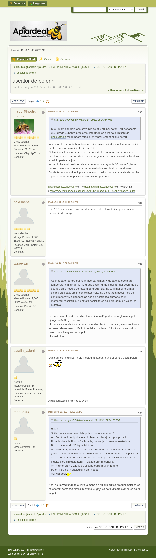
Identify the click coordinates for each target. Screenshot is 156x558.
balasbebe (21, 202)
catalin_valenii (24, 351)
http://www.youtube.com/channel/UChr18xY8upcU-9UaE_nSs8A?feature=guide (92, 191)
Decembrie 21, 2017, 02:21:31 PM (65, 412)
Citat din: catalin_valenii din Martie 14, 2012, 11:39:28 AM (85, 271)
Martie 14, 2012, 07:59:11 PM (63, 202)
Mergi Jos (18, 101)
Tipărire (138, 101)
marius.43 (21, 412)
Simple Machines (35, 549)
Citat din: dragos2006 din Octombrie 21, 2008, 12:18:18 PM (87, 420)
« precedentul (117, 90)
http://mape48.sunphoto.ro (62, 186)
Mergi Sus (18, 505)
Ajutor (112, 549)
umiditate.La (58, 136)
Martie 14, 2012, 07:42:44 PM (63, 111)
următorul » (136, 90)
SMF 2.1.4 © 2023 (17, 549)
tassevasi (21, 263)
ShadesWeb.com (35, 554)
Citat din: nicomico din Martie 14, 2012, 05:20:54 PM (83, 120)
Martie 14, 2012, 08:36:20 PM (63, 263)
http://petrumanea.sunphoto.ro (99, 186)
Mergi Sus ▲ (141, 549)
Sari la (89, 527)
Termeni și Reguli (125, 549)
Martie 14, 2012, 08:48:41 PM (63, 350)
